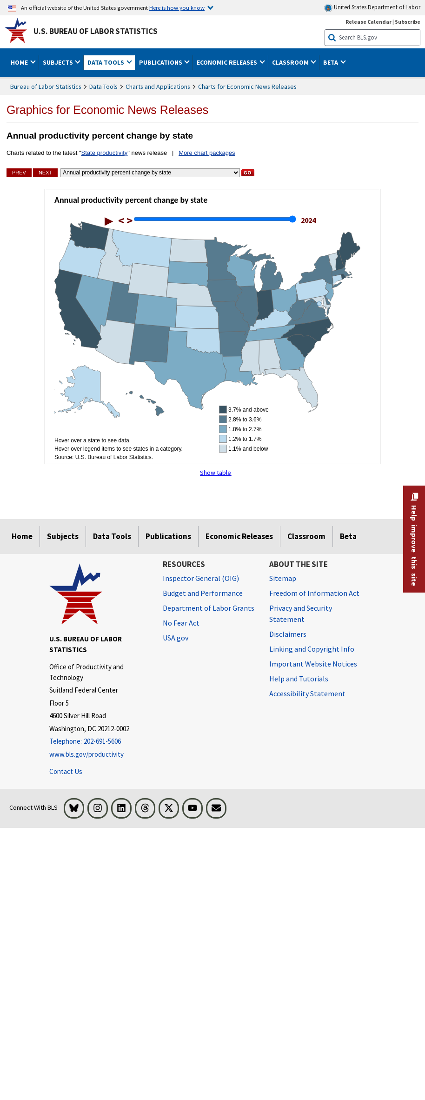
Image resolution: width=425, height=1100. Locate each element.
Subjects (63, 536)
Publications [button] (161, 62)
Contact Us (65, 771)
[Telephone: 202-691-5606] (99, 741)
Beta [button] (331, 62)
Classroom (306, 536)
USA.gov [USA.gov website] (175, 637)
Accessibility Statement (307, 693)
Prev (19, 172)
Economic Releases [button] (228, 62)
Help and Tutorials (298, 678)
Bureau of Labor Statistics (45, 86)
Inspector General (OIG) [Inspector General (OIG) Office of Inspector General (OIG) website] (201, 578)
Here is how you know (177, 7)
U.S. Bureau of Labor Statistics (95, 31)
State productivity (104, 152)
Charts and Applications (158, 86)
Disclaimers (287, 634)
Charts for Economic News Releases (247, 86)
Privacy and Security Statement (300, 613)
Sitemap (282, 578)
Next (45, 172)
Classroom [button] (291, 62)
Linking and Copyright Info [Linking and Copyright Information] (311, 648)
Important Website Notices (313, 663)
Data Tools (103, 86)
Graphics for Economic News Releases (107, 109)
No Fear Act (181, 622)
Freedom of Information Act (314, 593)
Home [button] (20, 62)
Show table (215, 472)
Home (22, 536)
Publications (168, 536)
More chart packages (207, 152)
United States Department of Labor (372, 7)
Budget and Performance (203, 593)
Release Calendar (368, 21)
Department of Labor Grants (208, 608)
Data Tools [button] (106, 62)
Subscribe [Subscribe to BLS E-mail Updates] (407, 21)
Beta (348, 536)
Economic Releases (239, 536)
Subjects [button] (58, 62)
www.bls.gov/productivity (86, 754)
